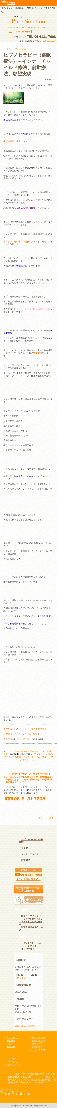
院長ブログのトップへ (16, 49)
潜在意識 (7, 729)
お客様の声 (37, 1047)
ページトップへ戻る (44, 818)
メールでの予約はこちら (40, 807)
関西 (33, 729)
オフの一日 (26, 949)
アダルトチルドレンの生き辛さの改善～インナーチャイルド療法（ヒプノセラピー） (28, 757)
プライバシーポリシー (17, 27)
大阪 (5, 739)
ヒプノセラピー (23, 739)
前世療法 (7, 734)
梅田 (12, 739)
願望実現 (25, 860)
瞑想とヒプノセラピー (32, 916)
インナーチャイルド (23, 734)
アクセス (36, 1044)
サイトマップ (32, 27)
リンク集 (43, 27)
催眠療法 (42, 729)
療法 (35, 734)
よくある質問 (38, 1050)
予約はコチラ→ (22, 978)
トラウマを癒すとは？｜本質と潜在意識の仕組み (31, 922)
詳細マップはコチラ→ (25, 1026)
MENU (11, 3)
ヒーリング (23, 729)
